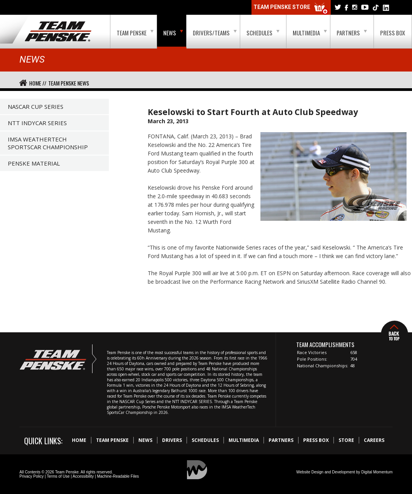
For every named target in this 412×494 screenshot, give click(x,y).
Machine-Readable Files (118, 476)
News (173, 32)
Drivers (172, 440)
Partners (352, 32)
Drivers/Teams (215, 32)
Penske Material (34, 163)
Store (346, 440)
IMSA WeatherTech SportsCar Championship (48, 143)
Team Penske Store (291, 9)
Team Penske (135, 32)
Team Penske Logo (58, 32)
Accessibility (83, 476)
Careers (374, 440)
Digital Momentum (377, 472)
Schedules (262, 32)
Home (79, 440)
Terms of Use (58, 476)
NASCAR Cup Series (35, 106)
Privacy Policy (31, 476)
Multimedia (310, 32)
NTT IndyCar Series (37, 123)
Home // (37, 83)
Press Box (392, 32)
